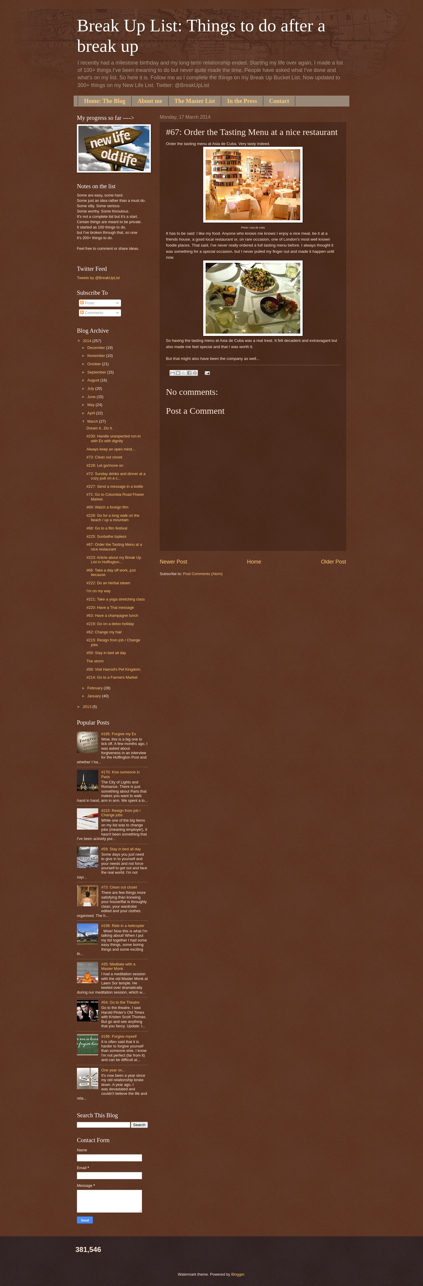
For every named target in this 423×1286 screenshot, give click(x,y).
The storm (95, 661)
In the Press (242, 101)
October (94, 364)
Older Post (333, 562)
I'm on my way (98, 591)
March (93, 421)
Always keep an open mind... (110, 449)
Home (254, 562)
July (91, 388)
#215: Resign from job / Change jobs (121, 812)
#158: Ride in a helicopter (122, 925)
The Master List (195, 101)
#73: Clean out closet (104, 457)
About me (150, 101)
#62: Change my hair (104, 632)
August (93, 380)
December (96, 347)
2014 (87, 341)
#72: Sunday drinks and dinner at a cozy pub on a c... (116, 475)
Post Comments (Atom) (203, 574)
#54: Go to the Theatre (120, 1002)
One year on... (113, 1070)
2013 (87, 706)
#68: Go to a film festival (106, 528)
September (97, 372)
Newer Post (173, 562)
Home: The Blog (104, 101)
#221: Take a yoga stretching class (115, 599)
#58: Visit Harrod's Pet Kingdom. (113, 669)
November (96, 355)
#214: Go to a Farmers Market (111, 677)
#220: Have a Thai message (110, 607)
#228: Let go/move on (104, 465)
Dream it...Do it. (99, 428)
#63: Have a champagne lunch (112, 615)
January (94, 696)
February (95, 688)
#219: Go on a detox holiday (110, 624)
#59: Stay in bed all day (106, 653)
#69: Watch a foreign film (107, 507)
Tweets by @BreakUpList (98, 278)
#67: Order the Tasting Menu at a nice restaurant (114, 546)
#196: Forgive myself (119, 1036)
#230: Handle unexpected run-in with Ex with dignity (113, 438)
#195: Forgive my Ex (118, 734)
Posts (87, 303)
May (91, 405)
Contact (279, 101)
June (92, 397)
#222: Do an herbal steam (108, 583)
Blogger (237, 1274)
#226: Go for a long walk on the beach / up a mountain (112, 517)
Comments (91, 312)
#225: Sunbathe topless (106, 536)
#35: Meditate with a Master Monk (118, 966)
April (91, 413)
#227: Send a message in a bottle (114, 486)
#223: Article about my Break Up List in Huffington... (113, 559)
